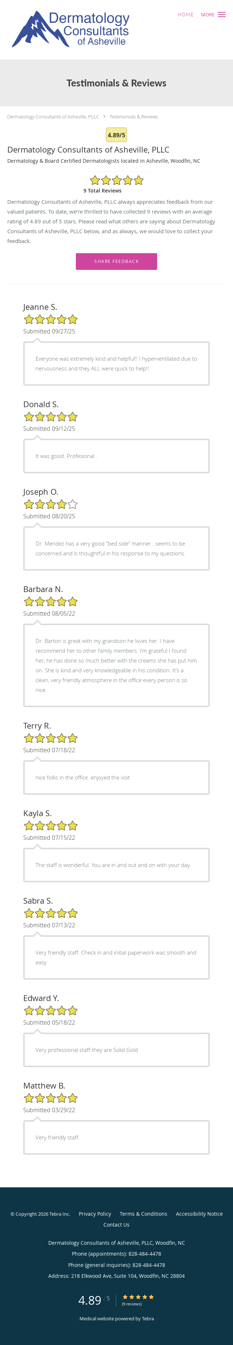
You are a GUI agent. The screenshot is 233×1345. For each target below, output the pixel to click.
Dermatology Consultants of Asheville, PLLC (53, 116)
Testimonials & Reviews (134, 116)
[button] (222, 14)
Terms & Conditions (143, 1213)
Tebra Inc (59, 1214)
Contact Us (116, 1224)
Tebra (148, 1318)
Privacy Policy (95, 1213)
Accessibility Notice (199, 1213)
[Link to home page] (96, 30)
